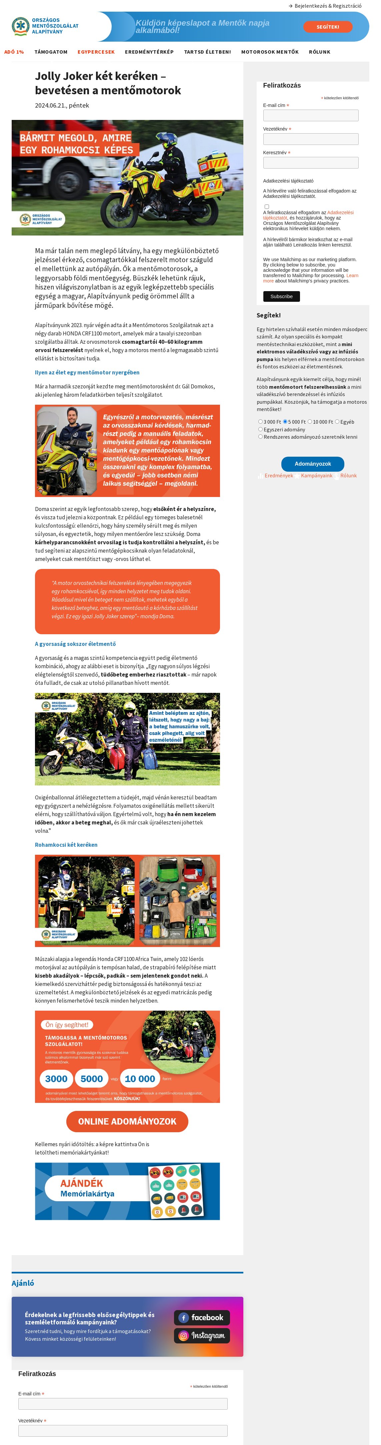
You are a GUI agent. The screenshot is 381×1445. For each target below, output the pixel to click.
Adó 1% (14, 51)
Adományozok (313, 464)
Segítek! (328, 26)
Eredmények (275, 475)
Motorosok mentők (270, 51)
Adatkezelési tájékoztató (288, 181)
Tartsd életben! (207, 51)
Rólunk (320, 51)
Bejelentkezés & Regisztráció (325, 6)
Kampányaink (312, 475)
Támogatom (51, 51)
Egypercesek (96, 51)
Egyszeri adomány (284, 429)
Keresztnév (277, 153)
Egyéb (347, 421)
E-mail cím (31, 1394)
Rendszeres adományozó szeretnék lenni (310, 436)
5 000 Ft (297, 421)
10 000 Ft (323, 421)
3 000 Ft (272, 421)
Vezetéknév (32, 1421)
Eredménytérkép (149, 51)
